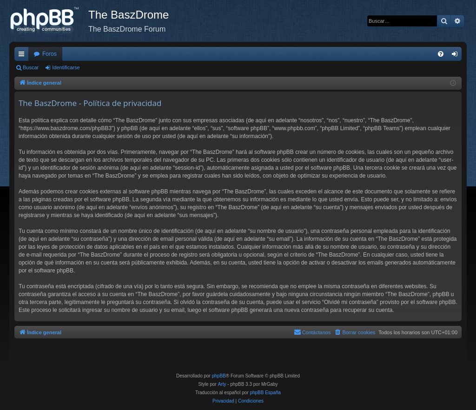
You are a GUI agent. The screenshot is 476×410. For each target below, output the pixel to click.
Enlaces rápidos (23, 56)
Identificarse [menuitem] (457, 56)
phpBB (219, 375)
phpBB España (265, 392)
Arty (222, 384)
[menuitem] (441, 54)
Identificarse (65, 67)
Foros (49, 54)
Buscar (31, 67)
